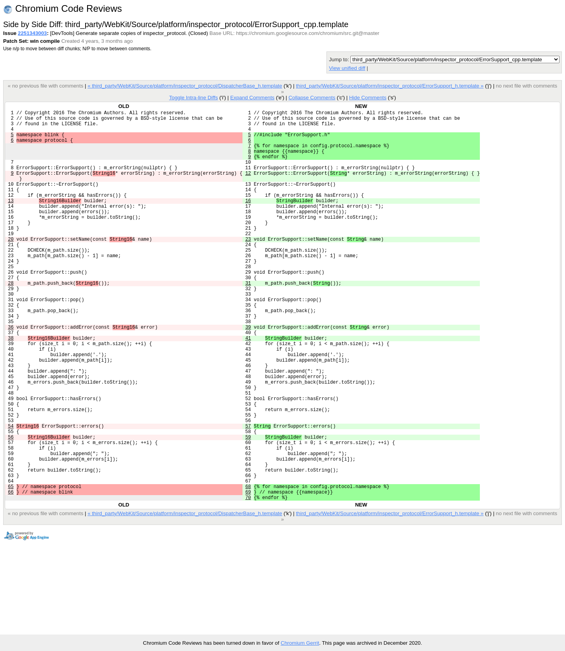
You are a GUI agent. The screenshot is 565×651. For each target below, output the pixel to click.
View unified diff (347, 68)
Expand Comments (252, 98)
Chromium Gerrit (300, 643)
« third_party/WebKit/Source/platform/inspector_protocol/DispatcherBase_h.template (184, 86)
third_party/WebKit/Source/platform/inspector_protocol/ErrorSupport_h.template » (389, 86)
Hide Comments (367, 98)
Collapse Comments (311, 98)
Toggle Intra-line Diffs (193, 98)
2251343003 (32, 33)
